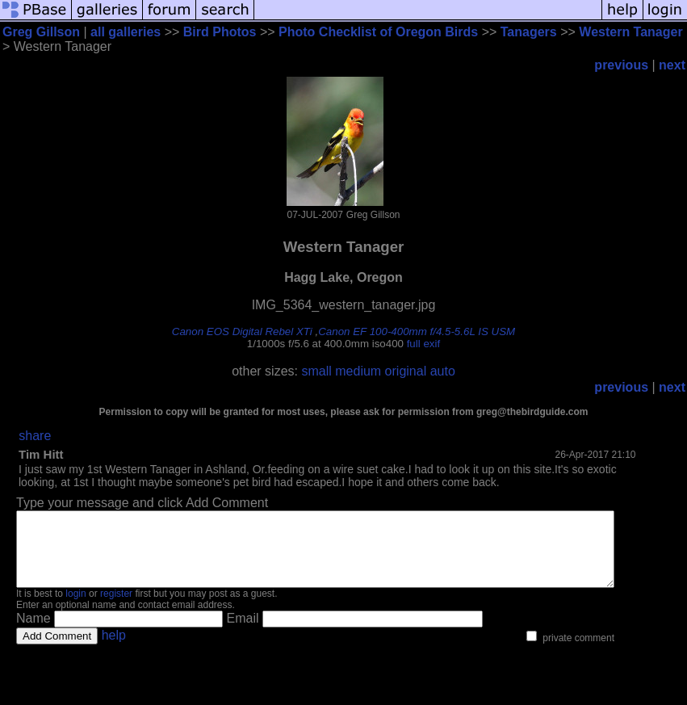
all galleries (125, 32)
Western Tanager (630, 32)
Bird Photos (220, 32)
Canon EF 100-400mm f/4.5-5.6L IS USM (416, 331)
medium (358, 371)
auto (442, 371)
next (672, 65)
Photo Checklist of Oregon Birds (378, 32)
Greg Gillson (41, 32)
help (114, 650)
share (35, 436)
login (75, 608)
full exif (423, 344)
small (316, 371)
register (116, 608)
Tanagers (529, 32)
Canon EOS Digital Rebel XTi (242, 331)
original (406, 371)
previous (621, 65)
